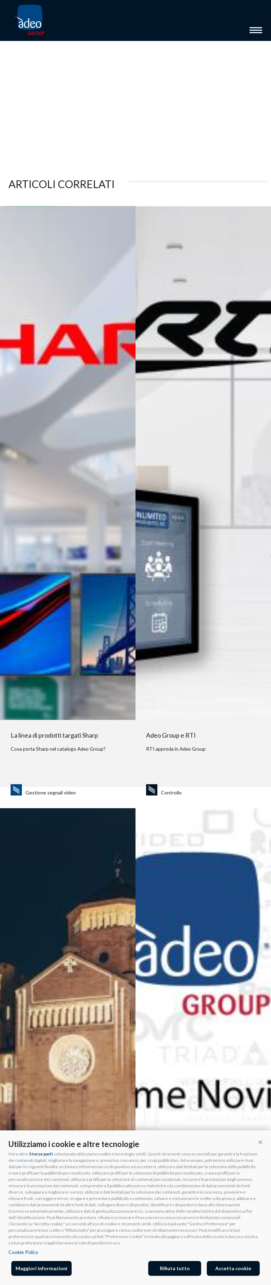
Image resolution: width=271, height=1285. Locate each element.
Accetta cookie (233, 1268)
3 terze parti (41, 1154)
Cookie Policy (23, 1252)
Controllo (171, 792)
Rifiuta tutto (175, 1268)
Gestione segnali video (50, 792)
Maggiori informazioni (41, 1268)
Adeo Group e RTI (171, 735)
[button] (260, 1142)
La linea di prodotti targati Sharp (54, 735)
